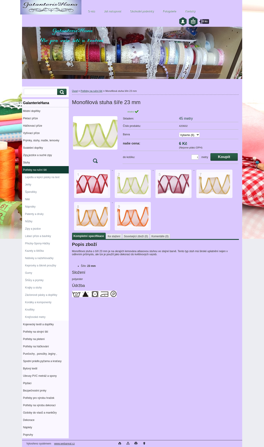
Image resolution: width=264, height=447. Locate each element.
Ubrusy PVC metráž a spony (40, 375)
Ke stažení (114, 236)
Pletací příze (30, 118)
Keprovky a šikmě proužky (40, 265)
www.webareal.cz (64, 443)
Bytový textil (30, 368)
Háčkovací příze (32, 125)
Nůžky (28, 221)
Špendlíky (31, 192)
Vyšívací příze (31, 133)
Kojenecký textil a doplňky (38, 324)
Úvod (75, 91)
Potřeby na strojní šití (35, 331)
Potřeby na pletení (34, 339)
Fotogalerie (169, 11)
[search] (61, 92)
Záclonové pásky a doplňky (41, 295)
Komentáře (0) (160, 236)
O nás (91, 11)
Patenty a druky (34, 214)
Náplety (27, 427)
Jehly (28, 184)
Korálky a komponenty (38, 302)
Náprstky (30, 206)
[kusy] (195, 157)
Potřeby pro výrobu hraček (38, 398)
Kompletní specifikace (89, 236)
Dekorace (28, 420)
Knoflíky (30, 309)
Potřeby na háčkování (36, 346)
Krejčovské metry (35, 317)
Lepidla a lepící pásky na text (42, 177)
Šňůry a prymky (34, 280)
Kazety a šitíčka (34, 250)
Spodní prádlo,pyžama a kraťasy (42, 361)
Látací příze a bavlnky (38, 236)
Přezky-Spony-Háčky (37, 243)
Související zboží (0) (136, 236)
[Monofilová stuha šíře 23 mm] (95, 138)
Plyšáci (27, 383)
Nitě (27, 199)
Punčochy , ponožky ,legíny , (40, 353)
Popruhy (28, 434)
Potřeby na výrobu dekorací (39, 405)
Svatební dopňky (33, 147)
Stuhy (26, 162)
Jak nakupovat (112, 11)
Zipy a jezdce (33, 228)
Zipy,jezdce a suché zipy (37, 155)
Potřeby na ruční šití (35, 169)
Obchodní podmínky (142, 11)
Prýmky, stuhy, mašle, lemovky (41, 140)
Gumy (28, 272)
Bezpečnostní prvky (34, 390)
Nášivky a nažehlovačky (39, 258)
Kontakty (190, 11)
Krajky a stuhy (33, 287)
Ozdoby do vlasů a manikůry (40, 412)
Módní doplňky (31, 111)
